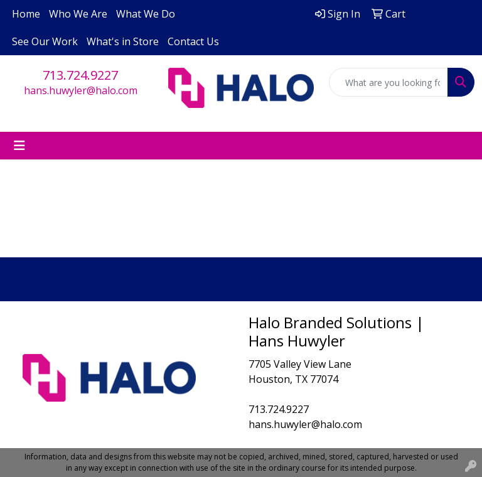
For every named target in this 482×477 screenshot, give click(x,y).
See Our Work (45, 41)
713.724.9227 (80, 75)
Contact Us (193, 41)
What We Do (145, 14)
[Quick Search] (388, 82)
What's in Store (123, 41)
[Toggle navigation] (19, 145)
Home (26, 14)
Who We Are (78, 14)
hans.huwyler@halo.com (80, 90)
